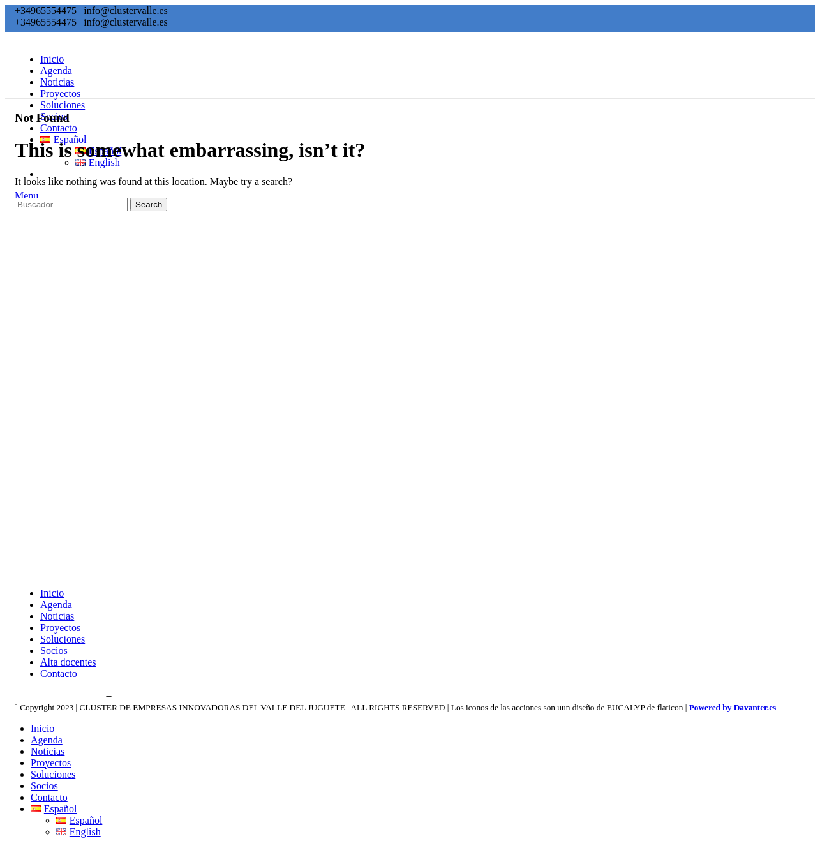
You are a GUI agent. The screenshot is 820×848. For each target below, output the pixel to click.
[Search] (71, 204)
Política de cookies (154, 695)
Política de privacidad (59, 695)
